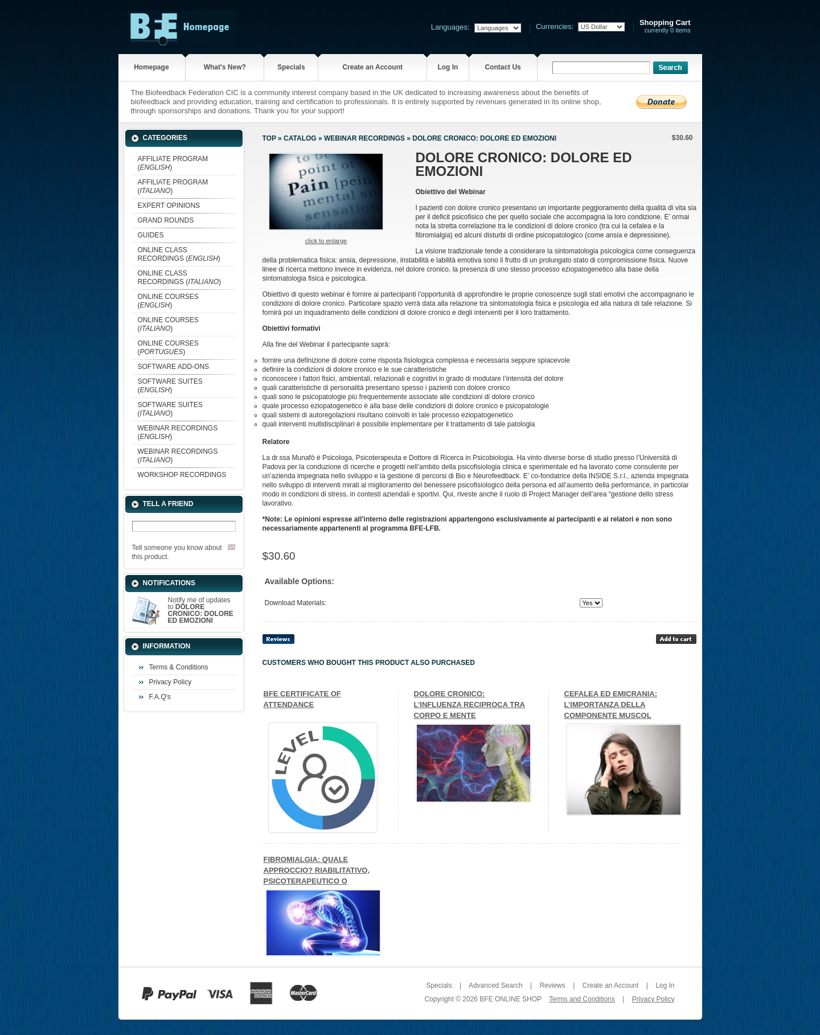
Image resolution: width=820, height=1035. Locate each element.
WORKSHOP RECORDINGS (182, 475)
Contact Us (502, 67)
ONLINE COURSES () (168, 301)
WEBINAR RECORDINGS (364, 138)
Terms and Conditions (582, 999)
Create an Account (372, 67)
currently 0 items (665, 26)
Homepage (151, 67)
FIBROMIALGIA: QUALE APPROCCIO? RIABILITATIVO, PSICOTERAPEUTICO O (317, 870)
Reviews (552, 985)
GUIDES (151, 235)
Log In (447, 67)
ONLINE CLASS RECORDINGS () (179, 254)
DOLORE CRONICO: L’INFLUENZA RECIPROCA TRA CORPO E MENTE (469, 704)
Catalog (300, 138)
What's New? (225, 67)
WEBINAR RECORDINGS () (178, 432)
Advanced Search (496, 985)
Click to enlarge (326, 240)
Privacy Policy (170, 682)
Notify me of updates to (200, 610)
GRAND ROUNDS (166, 220)
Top (269, 138)
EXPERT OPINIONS (169, 206)
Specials (291, 67)
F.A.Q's (160, 697)
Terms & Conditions (178, 667)
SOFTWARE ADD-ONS (174, 367)
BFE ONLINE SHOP (510, 999)
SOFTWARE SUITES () (170, 385)
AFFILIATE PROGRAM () (173, 163)
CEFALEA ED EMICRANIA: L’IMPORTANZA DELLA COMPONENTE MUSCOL (610, 704)
